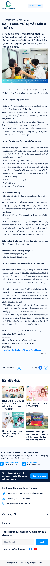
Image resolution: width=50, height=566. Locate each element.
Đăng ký (41, 542)
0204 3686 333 (33, 465)
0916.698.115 (11, 465)
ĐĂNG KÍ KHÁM (35, 6)
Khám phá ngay (39, 476)
